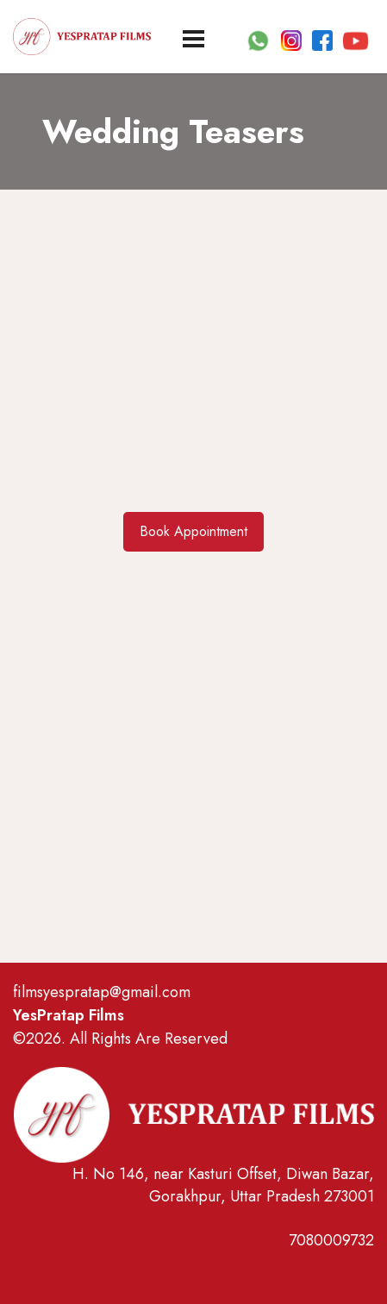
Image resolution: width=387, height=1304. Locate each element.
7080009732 (331, 1240)
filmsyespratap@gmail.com (101, 992)
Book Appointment (193, 531)
